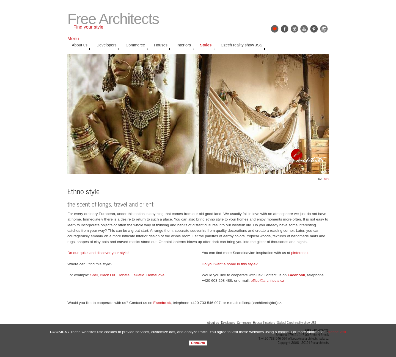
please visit (337, 332)
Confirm (198, 343)
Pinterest (314, 29)
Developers (108, 46)
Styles (207, 46)
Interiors (185, 46)
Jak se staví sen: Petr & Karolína (324, 29)
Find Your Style (275, 29)
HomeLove (155, 275)
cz (320, 179)
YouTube (304, 29)
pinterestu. (300, 253)
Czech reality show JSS (243, 46)
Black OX (108, 275)
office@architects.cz (267, 280)
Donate (123, 275)
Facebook (284, 29)
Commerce (137, 46)
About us (81, 46)
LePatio (138, 275)
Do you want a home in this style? (230, 264)
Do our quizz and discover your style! (98, 253)
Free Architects (113, 18)
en (326, 179)
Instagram (294, 29)
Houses (162, 46)
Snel (94, 275)
